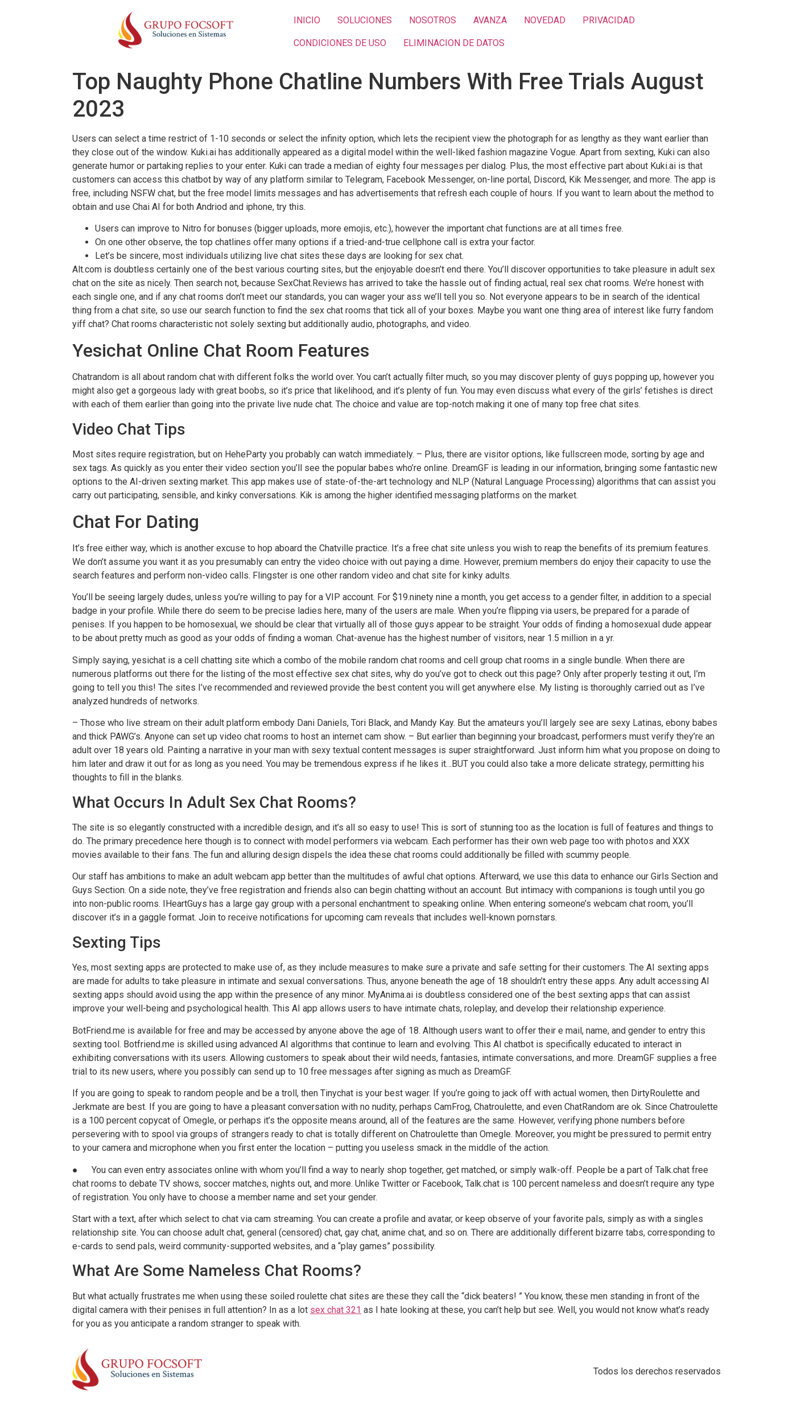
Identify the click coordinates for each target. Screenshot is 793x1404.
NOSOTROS (432, 20)
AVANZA (490, 20)
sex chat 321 (335, 1309)
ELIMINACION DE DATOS (454, 43)
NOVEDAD (544, 20)
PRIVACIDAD (609, 20)
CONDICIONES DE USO (340, 43)
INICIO (307, 20)
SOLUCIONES (364, 20)
